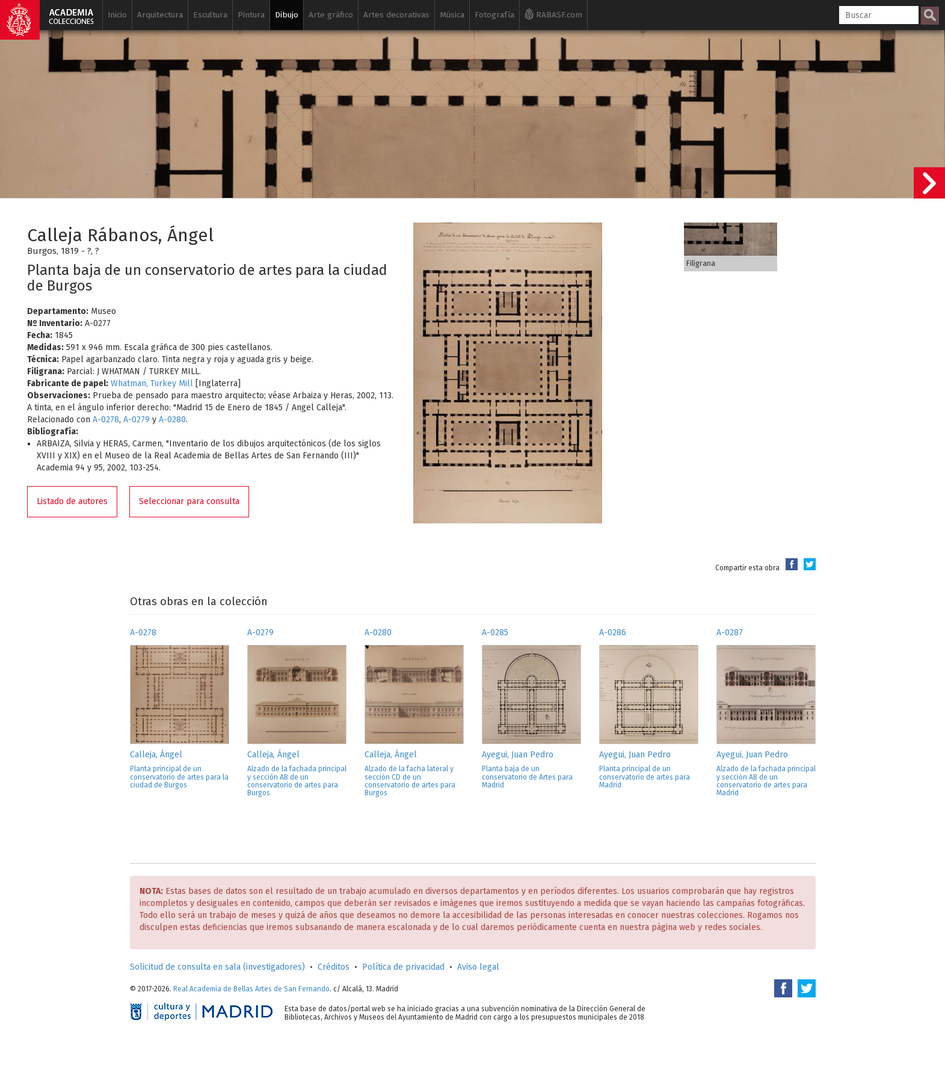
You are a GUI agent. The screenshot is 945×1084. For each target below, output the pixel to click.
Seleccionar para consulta (189, 501)
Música (452, 15)
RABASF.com (553, 14)
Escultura (210, 15)
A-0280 (172, 419)
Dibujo (286, 15)
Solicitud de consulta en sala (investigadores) (217, 967)
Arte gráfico (331, 15)
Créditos (333, 967)
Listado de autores (72, 501)
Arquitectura (160, 15)
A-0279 (136, 419)
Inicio (117, 15)
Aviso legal (478, 967)
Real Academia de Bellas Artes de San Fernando (251, 989)
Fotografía (494, 15)
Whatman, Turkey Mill (152, 383)
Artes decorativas (396, 15)
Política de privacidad (403, 967)
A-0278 (106, 419)
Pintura (251, 15)
